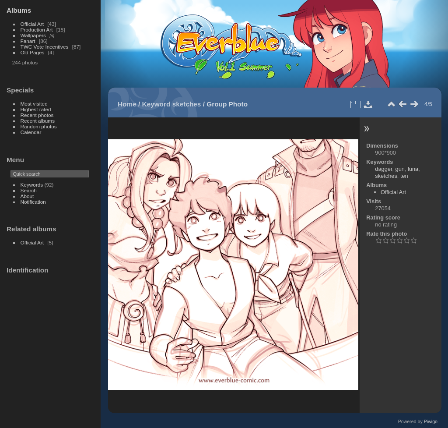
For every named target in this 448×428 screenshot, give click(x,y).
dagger (383, 169)
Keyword (156, 104)
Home (127, 104)
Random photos (39, 126)
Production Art (37, 29)
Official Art (32, 24)
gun (400, 169)
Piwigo (431, 421)
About (27, 196)
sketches (186, 104)
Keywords (32, 184)
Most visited (34, 103)
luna (413, 169)
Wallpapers (33, 35)
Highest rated (36, 109)
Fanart (28, 41)
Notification (33, 202)
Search (29, 190)
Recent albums (38, 121)
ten (404, 176)
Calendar (31, 132)
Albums (19, 10)
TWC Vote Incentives (45, 47)
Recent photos (37, 115)
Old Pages (33, 52)
